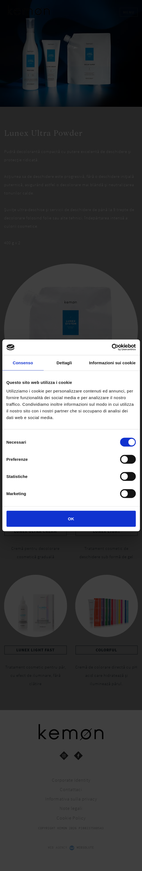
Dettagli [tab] (64, 362)
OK (71, 518)
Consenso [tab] (23, 362)
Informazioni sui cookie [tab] (112, 362)
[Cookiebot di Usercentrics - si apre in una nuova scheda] (111, 347)
